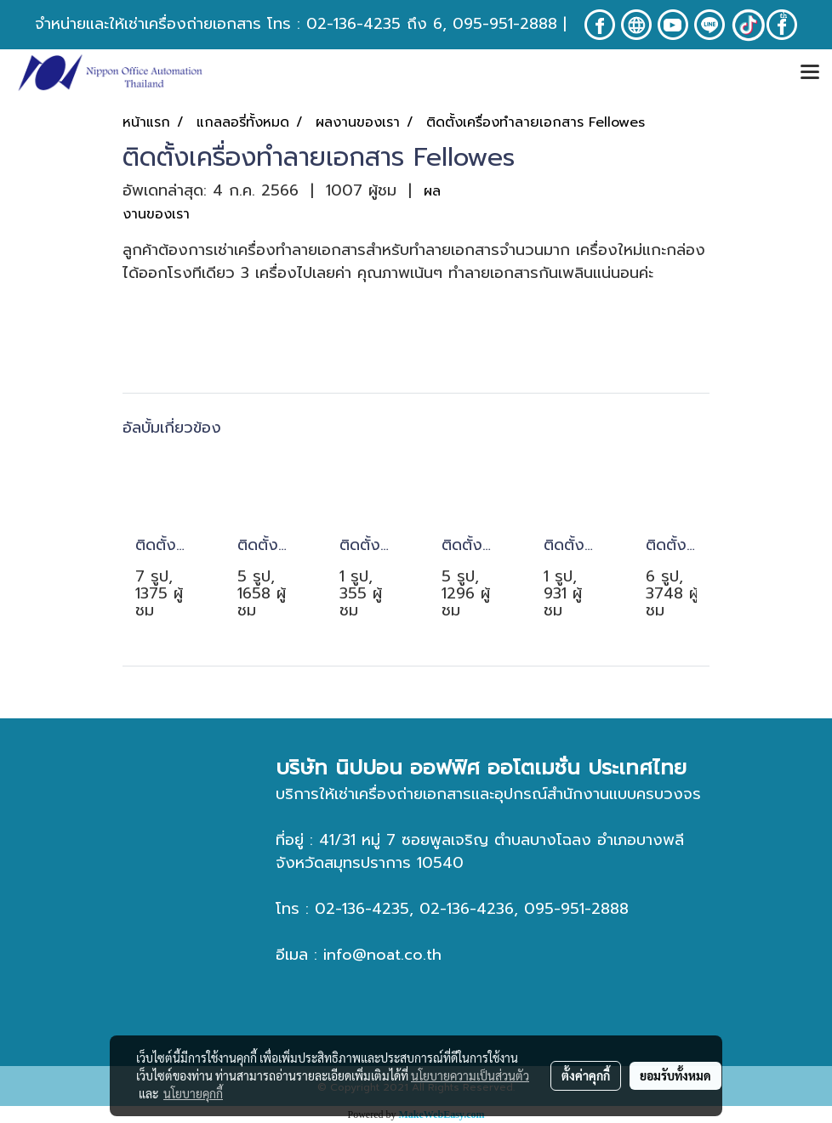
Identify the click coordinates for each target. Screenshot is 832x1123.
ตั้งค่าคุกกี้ (585, 1075)
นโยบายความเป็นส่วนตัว (470, 1075)
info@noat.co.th (382, 955)
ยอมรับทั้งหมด (675, 1075)
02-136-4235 (353, 24)
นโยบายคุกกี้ (193, 1093)
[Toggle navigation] (810, 73)
